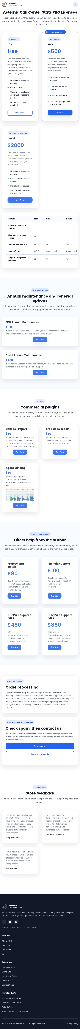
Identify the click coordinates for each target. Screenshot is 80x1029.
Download (20, 112)
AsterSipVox (7, 1007)
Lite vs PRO (7, 945)
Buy (3, 954)
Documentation (8, 967)
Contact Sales (8, 985)
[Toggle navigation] (75, 4)
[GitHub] (16, 922)
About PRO (7, 941)
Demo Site (6, 972)
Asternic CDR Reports (11, 1002)
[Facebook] (4, 922)
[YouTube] (10, 922)
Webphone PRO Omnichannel (15, 1011)
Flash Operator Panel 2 (12, 998)
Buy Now (60, 113)
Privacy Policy (72, 1024)
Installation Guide (9, 976)
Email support (40, 746)
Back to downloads (40, 754)
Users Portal (7, 980)
